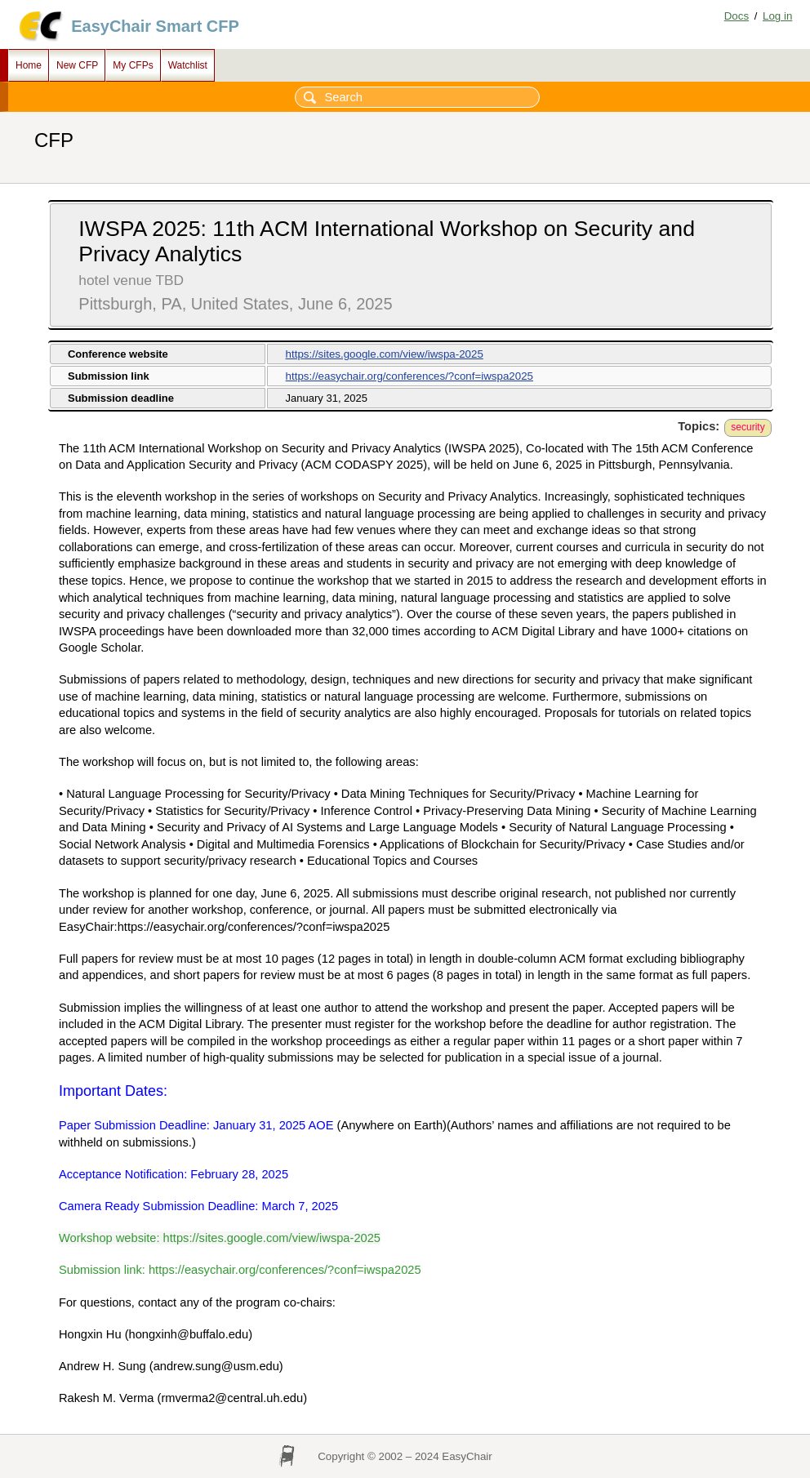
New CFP (77, 65)
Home (29, 65)
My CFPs (133, 65)
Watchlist (187, 65)
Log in (777, 16)
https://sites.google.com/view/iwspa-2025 (384, 354)
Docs (736, 16)
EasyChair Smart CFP (155, 26)
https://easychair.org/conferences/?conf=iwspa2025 (409, 376)
